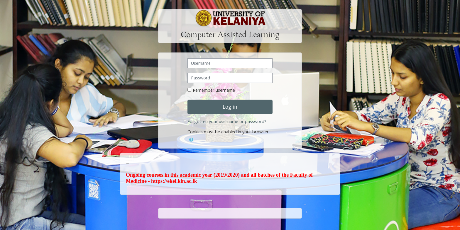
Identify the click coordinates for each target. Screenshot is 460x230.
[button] (191, 138)
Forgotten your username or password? (226, 121)
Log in (230, 106)
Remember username (214, 90)
